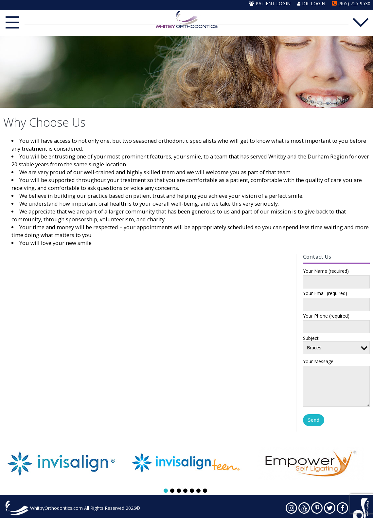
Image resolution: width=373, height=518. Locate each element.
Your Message (318, 362)
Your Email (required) (325, 294)
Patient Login (270, 3)
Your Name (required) (326, 271)
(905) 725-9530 (351, 3)
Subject (336, 343)
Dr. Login (311, 3)
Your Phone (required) (326, 316)
